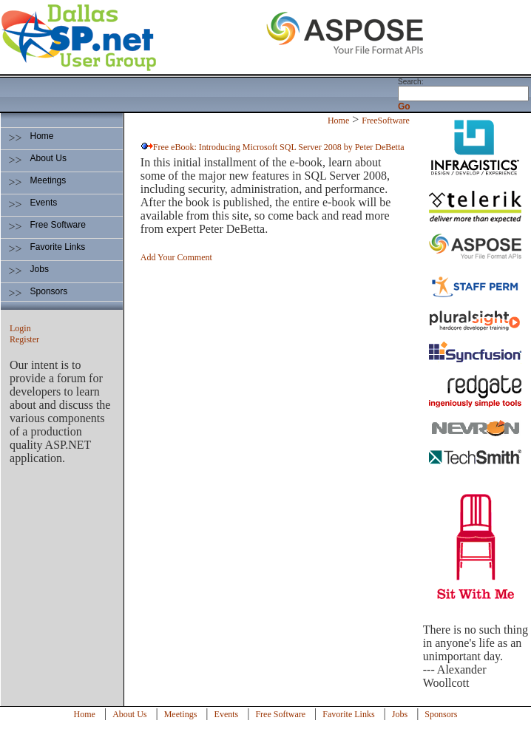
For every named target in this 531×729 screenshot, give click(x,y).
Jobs (39, 269)
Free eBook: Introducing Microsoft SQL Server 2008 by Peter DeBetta (279, 147)
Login (20, 328)
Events (44, 202)
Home (42, 136)
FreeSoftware (386, 120)
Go (404, 106)
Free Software (58, 225)
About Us (48, 158)
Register (24, 339)
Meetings (48, 180)
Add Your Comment (176, 257)
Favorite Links (58, 247)
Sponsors (49, 291)
